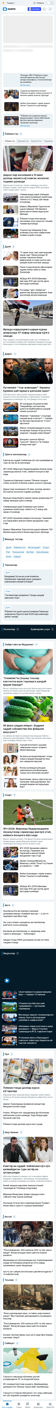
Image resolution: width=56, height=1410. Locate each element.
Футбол (30, 552)
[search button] (44, 9)
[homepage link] (9, 9)
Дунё (8, 547)
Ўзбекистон (19, 547)
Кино (8, 556)
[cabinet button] (50, 9)
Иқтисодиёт (34, 547)
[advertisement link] (34, 9)
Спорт (46, 547)
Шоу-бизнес (42, 552)
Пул (8, 552)
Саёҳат (17, 556)
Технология (18, 552)
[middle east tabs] (10, 141)
